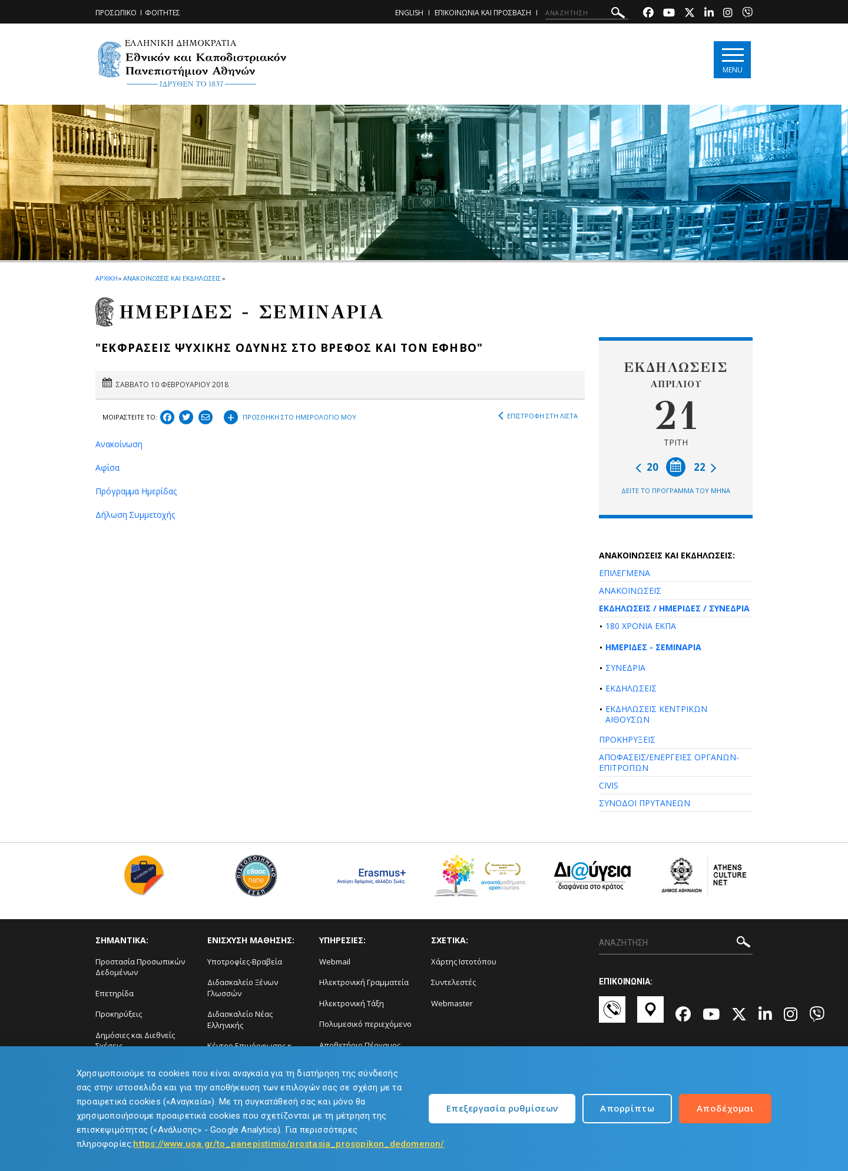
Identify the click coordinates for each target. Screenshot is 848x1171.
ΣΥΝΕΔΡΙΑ (625, 667)
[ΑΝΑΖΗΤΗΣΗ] (586, 12)
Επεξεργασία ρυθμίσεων (502, 1108)
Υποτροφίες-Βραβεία (244, 961)
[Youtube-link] (669, 14)
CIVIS (608, 785)
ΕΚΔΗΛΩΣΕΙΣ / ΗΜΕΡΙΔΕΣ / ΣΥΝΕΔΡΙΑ (674, 608)
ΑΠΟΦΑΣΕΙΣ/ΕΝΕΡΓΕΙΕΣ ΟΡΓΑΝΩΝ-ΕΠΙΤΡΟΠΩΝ (669, 762)
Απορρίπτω (627, 1108)
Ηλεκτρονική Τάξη (351, 1003)
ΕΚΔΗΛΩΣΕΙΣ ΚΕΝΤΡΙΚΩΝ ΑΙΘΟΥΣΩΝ (656, 714)
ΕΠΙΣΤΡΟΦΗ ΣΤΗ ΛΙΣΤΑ (538, 416)
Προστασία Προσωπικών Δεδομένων (140, 967)
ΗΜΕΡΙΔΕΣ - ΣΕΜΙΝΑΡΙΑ (653, 647)
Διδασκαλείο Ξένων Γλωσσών (242, 988)
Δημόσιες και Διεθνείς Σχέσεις (135, 1041)
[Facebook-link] (648, 14)
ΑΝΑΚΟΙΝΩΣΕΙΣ (630, 590)
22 (705, 467)
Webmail (334, 961)
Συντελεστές (453, 982)
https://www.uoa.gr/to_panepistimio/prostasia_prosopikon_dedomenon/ (288, 1144)
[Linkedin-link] (709, 14)
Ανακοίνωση (119, 444)
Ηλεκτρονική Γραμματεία (364, 982)
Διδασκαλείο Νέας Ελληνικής (240, 1019)
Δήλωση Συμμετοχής (135, 514)
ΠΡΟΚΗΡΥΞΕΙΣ (627, 739)
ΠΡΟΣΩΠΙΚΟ (116, 13)
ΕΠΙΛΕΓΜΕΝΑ (624, 572)
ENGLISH (409, 13)
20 (646, 467)
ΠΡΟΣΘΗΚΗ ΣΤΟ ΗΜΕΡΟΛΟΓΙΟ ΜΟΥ (290, 415)
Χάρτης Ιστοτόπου (463, 961)
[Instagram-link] (728, 14)
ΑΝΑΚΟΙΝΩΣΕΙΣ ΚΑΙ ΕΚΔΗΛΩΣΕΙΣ (171, 278)
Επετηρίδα (114, 993)
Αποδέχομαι (725, 1108)
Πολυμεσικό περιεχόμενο (365, 1024)
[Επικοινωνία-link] (612, 1015)
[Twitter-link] (689, 14)
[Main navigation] (732, 59)
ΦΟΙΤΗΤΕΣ (162, 13)
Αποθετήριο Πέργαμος (359, 1045)
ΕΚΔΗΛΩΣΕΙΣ (631, 688)
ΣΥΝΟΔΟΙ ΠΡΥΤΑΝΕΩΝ (644, 803)
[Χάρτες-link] (650, 1015)
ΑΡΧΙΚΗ (106, 278)
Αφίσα (107, 467)
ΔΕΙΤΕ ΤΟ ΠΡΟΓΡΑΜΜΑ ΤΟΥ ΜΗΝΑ (675, 490)
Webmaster (452, 1003)
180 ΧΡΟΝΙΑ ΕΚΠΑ (640, 625)
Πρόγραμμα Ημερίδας (136, 491)
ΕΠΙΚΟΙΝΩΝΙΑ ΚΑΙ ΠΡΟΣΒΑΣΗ (483, 13)
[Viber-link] (747, 14)
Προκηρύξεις (118, 1014)
